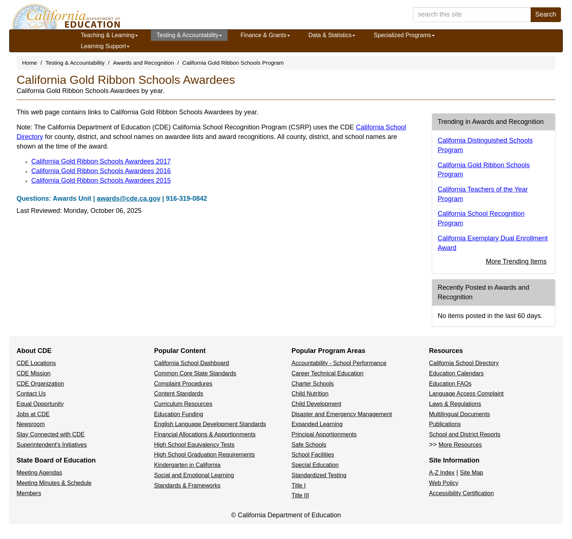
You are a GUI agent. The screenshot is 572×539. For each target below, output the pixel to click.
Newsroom (31, 424)
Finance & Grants (265, 35)
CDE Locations (36, 363)
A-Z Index (442, 473)
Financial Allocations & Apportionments (205, 434)
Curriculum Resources (183, 404)
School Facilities (313, 454)
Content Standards (178, 393)
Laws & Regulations (455, 404)
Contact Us (31, 393)
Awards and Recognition (143, 63)
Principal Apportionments (324, 434)
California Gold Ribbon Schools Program (232, 63)
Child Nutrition (310, 393)
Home (29, 63)
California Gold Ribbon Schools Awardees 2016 (101, 171)
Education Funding (178, 414)
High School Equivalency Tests (194, 445)
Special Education (315, 465)
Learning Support (105, 46)
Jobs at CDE (33, 414)
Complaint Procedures (183, 384)
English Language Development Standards (210, 424)
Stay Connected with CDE (51, 434)
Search (545, 14)
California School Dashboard (191, 363)
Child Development (316, 404)
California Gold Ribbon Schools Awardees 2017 (101, 161)
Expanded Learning (317, 424)
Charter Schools (313, 384)
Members (29, 493)
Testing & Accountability (189, 35)
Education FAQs (450, 384)
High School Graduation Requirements (204, 454)
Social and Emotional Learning (194, 475)
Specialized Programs (404, 35)
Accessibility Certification (461, 493)
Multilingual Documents (459, 414)
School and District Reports (465, 434)
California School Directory (464, 363)
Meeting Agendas (39, 473)
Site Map (471, 473)
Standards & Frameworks (187, 485)
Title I (299, 485)
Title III (300, 495)
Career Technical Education (327, 373)
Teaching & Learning (109, 35)
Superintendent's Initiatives (52, 445)
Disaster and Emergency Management (342, 414)
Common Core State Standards (195, 373)
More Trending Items (516, 261)
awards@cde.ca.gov (128, 198)
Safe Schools (309, 445)
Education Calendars (456, 373)
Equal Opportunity (40, 404)
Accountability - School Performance (339, 363)
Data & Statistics (331, 35)
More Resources (460, 445)
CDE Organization (40, 384)
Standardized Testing (319, 475)
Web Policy (444, 483)
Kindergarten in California (187, 465)
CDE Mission (33, 373)
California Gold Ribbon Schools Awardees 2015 (101, 180)
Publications (445, 424)
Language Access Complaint (466, 393)
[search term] (472, 14)
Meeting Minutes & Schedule (54, 483)
